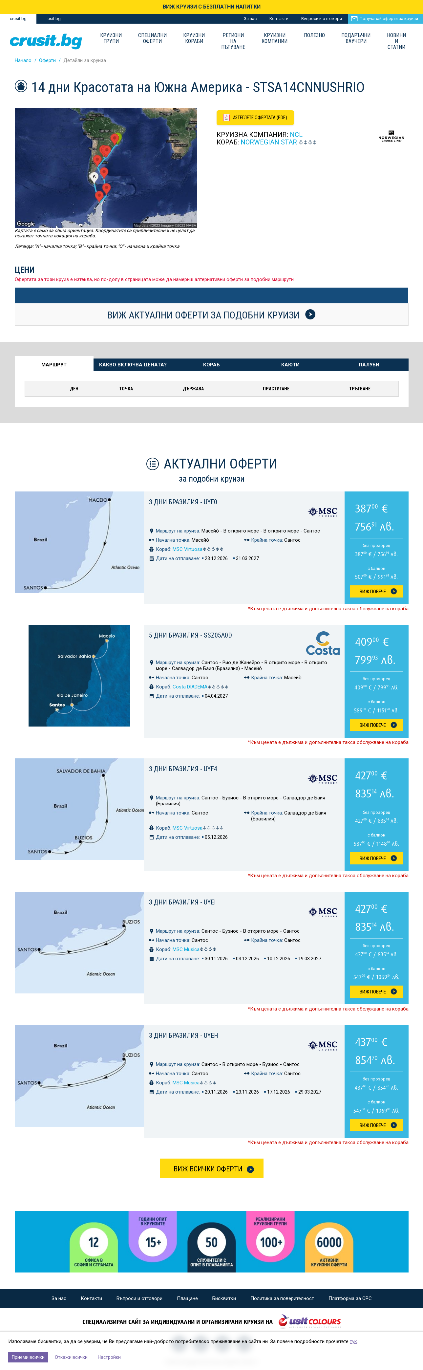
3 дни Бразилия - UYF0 (183, 502)
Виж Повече (373, 592)
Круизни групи (111, 38)
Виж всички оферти (208, 1169)
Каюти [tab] (290, 365)
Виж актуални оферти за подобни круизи (211, 314)
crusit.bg (18, 18)
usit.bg (54, 18)
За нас (250, 18)
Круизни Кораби (194, 38)
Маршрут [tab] (54, 365)
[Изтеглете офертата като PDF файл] (257, 117)
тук (353, 1341)
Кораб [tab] (211, 365)
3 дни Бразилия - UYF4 (183, 769)
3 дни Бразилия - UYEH (183, 1035)
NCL (296, 135)
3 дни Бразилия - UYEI (182, 902)
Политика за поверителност (282, 1298)
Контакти (278, 18)
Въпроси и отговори (321, 18)
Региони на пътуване (233, 41)
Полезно (314, 35)
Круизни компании (274, 38)
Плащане (187, 1298)
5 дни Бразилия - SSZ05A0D (190, 635)
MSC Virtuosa (198, 549)
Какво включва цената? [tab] (133, 365)
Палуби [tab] (369, 365)
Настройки (109, 1357)
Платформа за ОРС (350, 1298)
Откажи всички (71, 1357)
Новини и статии (396, 41)
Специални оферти (152, 38)
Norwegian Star (269, 143)
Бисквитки (224, 1298)
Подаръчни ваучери (355, 38)
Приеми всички (28, 1357)
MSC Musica (195, 949)
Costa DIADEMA (201, 687)
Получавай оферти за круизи (389, 18)
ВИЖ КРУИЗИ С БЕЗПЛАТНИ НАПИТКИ (212, 7)
